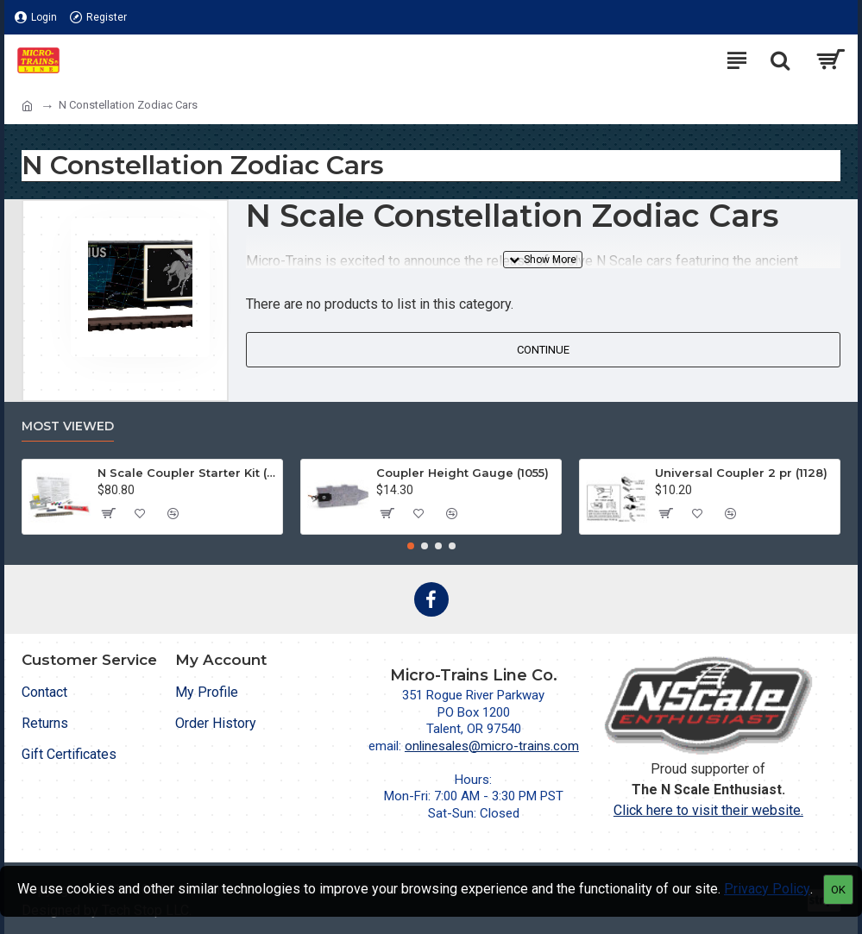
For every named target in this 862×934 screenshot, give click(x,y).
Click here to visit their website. (708, 810)
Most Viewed (68, 426)
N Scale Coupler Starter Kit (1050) (187, 473)
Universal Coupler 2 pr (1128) (741, 473)
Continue (543, 349)
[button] (410, 545)
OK (838, 889)
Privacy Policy (767, 889)
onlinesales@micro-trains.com (492, 746)
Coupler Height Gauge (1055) (462, 473)
